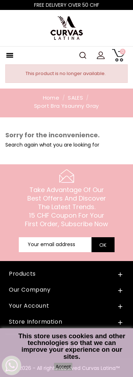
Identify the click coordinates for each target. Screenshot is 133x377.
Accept (63, 367)
